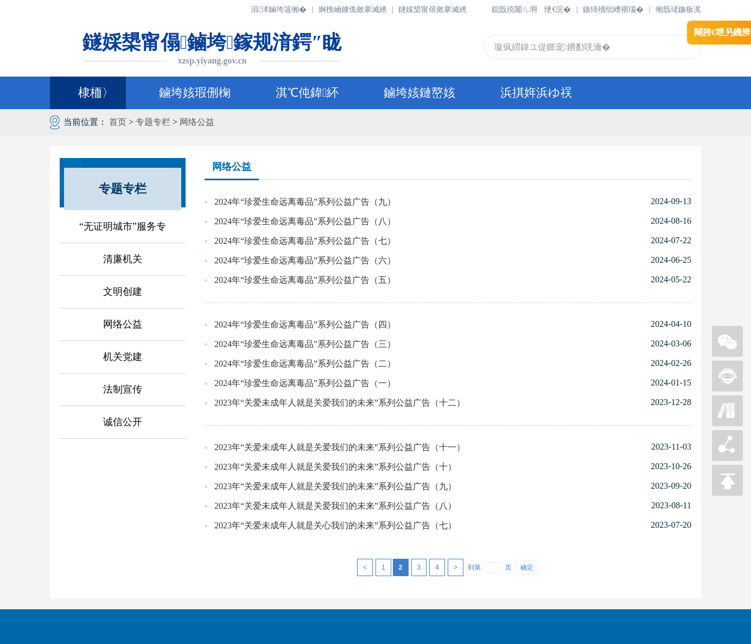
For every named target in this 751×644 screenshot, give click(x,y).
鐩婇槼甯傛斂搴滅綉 (432, 9)
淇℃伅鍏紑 (307, 92)
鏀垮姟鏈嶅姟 (419, 92)
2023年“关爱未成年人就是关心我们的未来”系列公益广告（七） (335, 525)
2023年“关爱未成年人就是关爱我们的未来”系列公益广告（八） (335, 505)
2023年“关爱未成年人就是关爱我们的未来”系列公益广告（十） (335, 466)
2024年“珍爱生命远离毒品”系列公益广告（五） (305, 280)
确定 (526, 567)
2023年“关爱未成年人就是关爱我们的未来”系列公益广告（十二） (339, 402)
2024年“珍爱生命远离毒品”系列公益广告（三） (305, 344)
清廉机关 (122, 259)
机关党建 (122, 356)
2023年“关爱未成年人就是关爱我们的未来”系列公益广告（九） (335, 486)
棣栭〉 (88, 93)
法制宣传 (122, 389)
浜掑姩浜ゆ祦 (536, 92)
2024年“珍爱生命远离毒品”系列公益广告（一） (305, 383)
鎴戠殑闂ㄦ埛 (514, 9)
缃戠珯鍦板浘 (678, 9)
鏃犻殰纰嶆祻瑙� (613, 9)
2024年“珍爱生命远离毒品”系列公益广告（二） (305, 363)
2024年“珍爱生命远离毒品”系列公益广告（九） (305, 201)
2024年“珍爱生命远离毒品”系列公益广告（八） (305, 221)
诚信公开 (122, 421)
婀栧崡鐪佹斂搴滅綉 (353, 9)
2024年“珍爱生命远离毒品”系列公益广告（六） (305, 260)
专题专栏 (153, 122)
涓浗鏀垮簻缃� (279, 9)
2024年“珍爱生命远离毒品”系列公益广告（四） (305, 324)
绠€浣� (557, 9)
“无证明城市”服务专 (122, 226)
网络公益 (197, 122)
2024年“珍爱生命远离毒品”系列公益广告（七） (305, 240)
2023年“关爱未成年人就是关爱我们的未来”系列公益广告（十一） (339, 447)
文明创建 (122, 291)
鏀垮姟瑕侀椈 (195, 92)
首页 (117, 122)
